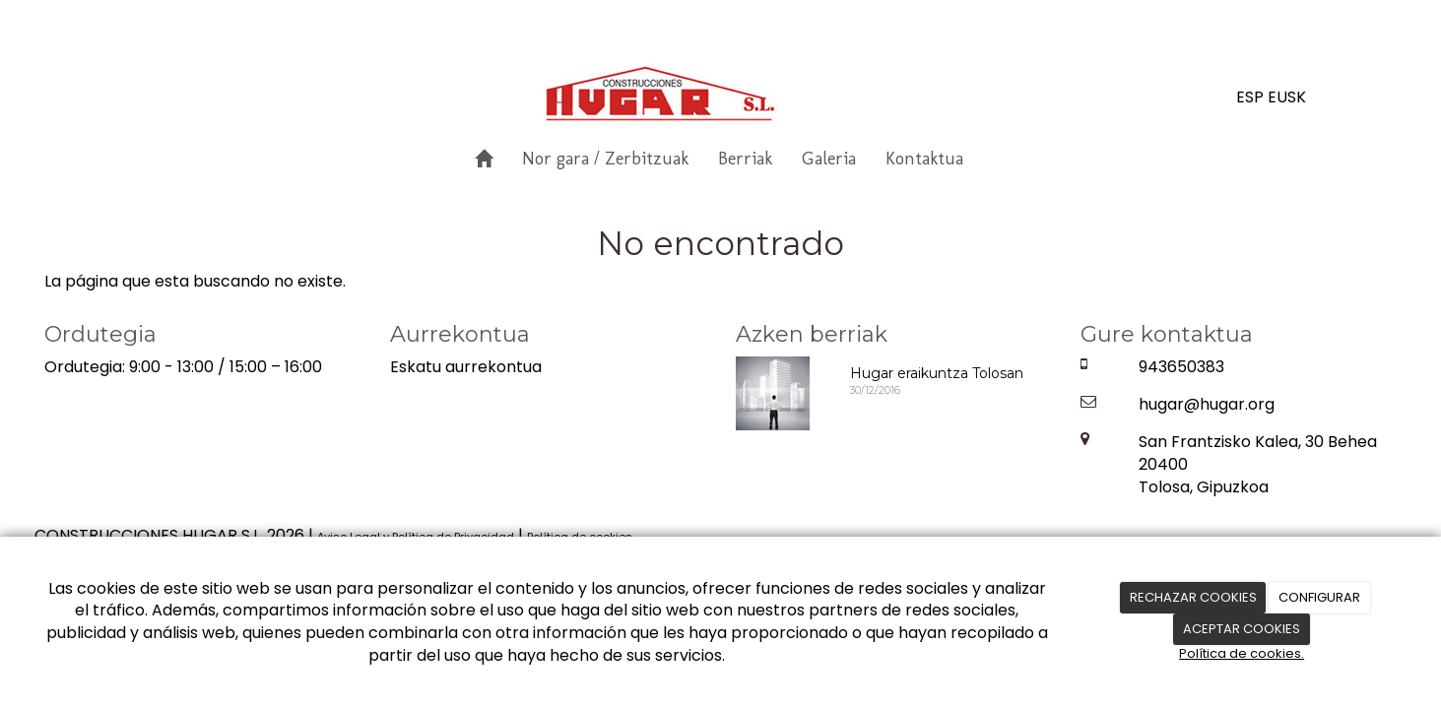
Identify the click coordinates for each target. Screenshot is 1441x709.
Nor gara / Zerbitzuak (605, 158)
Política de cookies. (1241, 653)
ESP (1250, 97)
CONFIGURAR (1319, 597)
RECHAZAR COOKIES (1193, 597)
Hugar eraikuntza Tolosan (936, 373)
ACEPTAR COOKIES (1241, 628)
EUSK (1287, 97)
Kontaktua (924, 158)
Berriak (745, 158)
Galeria (829, 158)
